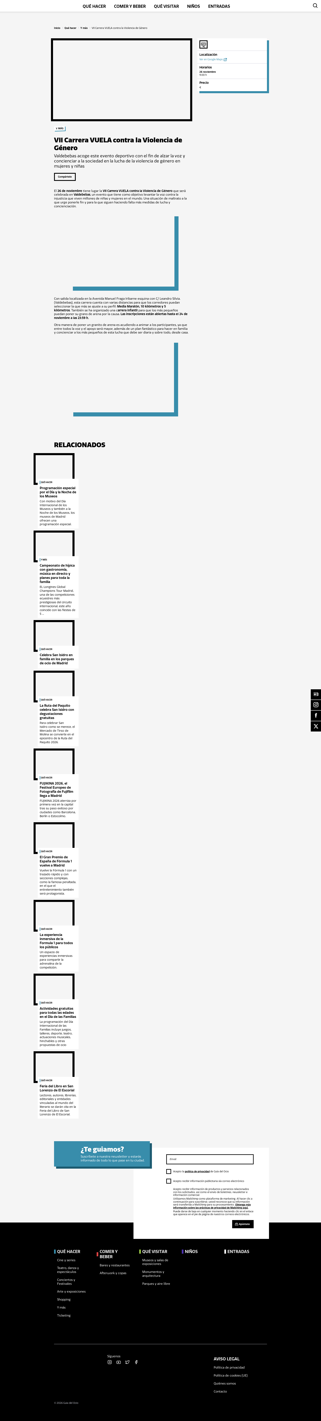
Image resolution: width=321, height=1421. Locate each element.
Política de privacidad (229, 1367)
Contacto (220, 1391)
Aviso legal (227, 1358)
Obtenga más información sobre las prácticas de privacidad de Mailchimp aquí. (212, 1206)
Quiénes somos (225, 1383)
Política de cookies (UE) (231, 1375)
